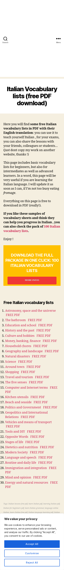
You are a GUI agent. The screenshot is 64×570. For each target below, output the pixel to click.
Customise (32, 553)
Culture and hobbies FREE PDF (28, 336)
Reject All (32, 562)
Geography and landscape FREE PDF (32, 351)
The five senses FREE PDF (24, 382)
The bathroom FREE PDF (23, 320)
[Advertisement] (32, 45)
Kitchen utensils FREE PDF (25, 397)
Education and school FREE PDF (29, 325)
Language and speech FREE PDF (29, 458)
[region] (32, 541)
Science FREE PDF (18, 362)
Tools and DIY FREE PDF (23, 432)
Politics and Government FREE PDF (31, 407)
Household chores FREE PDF (26, 346)
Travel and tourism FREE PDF (27, 377)
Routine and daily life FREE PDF (29, 463)
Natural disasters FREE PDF (25, 356)
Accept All (32, 544)
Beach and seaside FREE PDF (26, 402)
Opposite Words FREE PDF (25, 437)
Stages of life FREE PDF (22, 442)
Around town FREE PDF (23, 367)
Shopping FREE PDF (20, 372)
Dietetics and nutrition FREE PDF (29, 447)
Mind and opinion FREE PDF (26, 477)
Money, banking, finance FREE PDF (31, 341)
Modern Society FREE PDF (24, 452)
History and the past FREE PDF (28, 330)
